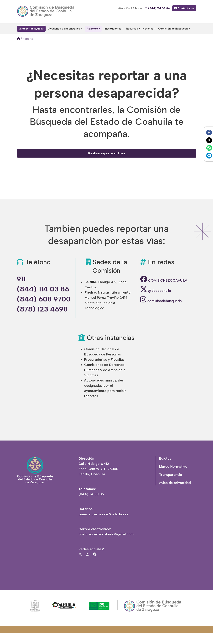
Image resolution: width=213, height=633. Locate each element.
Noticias (148, 28)
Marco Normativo (173, 466)
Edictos (165, 458)
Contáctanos (184, 8)
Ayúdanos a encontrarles (64, 28)
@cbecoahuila (155, 291)
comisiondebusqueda (161, 301)
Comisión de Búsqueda (173, 28)
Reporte (92, 28)
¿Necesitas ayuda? (31, 28)
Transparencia (170, 475)
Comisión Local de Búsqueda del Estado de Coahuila (47, 11)
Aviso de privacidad (175, 483)
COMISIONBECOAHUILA (163, 280)
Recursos (132, 28)
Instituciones (113, 28)
